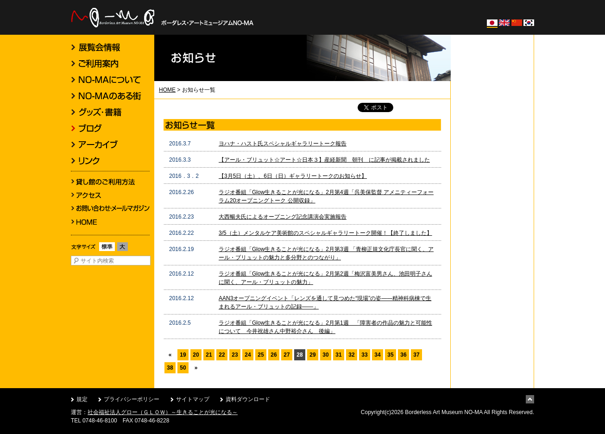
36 (403, 355)
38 (170, 368)
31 (338, 355)
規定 (82, 399)
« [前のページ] (170, 355)
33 (364, 355)
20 (196, 355)
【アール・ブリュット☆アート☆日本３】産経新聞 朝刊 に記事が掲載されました (324, 160)
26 (274, 355)
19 (183, 355)
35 (390, 355)
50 (183, 368)
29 (312, 355)
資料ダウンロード (248, 399)
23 (235, 355)
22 (222, 355)
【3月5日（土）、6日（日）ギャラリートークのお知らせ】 (293, 176)
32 (351, 355)
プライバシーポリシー (131, 399)
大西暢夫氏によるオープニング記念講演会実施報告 (283, 217)
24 (248, 355)
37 (416, 355)
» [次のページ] (196, 368)
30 (325, 355)
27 (287, 355)
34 (377, 355)
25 (261, 355)
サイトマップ (192, 399)
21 (209, 355)
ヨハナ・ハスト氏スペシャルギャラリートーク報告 (283, 143)
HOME (167, 90)
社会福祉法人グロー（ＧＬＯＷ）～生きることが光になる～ (163, 412)
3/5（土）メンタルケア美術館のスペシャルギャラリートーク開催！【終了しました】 (325, 233)
